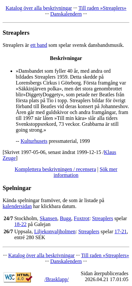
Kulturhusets (34, 141)
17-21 (121, 231)
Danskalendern (66, 14)
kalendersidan (17, 206)
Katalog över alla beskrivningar (39, 8)
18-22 (20, 224)
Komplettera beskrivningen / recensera (55, 169)
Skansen (48, 218)
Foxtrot (81, 218)
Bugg (65, 218)
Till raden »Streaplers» (102, 8)
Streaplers (102, 218)
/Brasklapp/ (56, 279)
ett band (38, 45)
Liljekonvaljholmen (55, 231)
